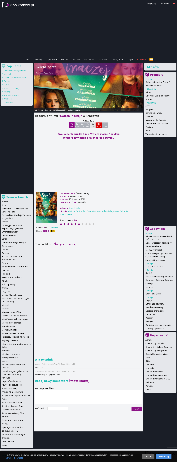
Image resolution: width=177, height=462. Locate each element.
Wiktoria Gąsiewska (76, 211)
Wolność (7, 98)
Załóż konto (163, 3)
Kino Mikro (150, 368)
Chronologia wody (153, 113)
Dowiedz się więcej (14, 457)
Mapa (130, 59)
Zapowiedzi (51, 59)
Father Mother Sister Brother (15, 266)
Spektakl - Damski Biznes (13, 406)
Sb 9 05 (93, 125)
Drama (7, 81)
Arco (147, 105)
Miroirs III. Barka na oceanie (158, 95)
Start (27, 59)
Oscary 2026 (117, 59)
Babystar (149, 109)
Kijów (147, 361)
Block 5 (148, 273)
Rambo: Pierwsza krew (12, 402)
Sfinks (148, 389)
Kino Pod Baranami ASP (156, 375)
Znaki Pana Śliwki (153, 293)
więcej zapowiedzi (155, 328)
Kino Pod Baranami (154, 371)
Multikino (149, 382)
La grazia (6, 291)
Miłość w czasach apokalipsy (158, 243)
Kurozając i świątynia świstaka (159, 280)
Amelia (5, 201)
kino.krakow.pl (22, 4)
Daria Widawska (94, 211)
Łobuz (4, 445)
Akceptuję (164, 456)
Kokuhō (5, 281)
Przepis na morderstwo (12, 392)
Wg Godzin (89, 59)
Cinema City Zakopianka (156, 350)
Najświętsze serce (10, 340)
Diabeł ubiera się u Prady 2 (157, 82)
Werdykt (149, 321)
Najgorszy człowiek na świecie (15, 337)
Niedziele (6, 350)
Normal (148, 99)
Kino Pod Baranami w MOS (157, 378)
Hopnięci (9, 102)
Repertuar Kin (160, 335)
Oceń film (54, 228)
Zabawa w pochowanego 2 (14, 434)
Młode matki (151, 314)
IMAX (147, 357)
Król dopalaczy (8, 284)
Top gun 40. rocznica (155, 266)
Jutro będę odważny (154, 303)
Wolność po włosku (154, 85)
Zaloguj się (151, 3)
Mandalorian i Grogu (154, 307)
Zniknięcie (6, 438)
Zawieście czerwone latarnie (158, 325)
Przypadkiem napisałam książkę (16, 395)
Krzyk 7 (5, 288)
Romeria (149, 287)
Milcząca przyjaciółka (155, 311)
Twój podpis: (41, 408)
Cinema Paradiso (9, 235)
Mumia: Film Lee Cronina (156, 123)
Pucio (147, 130)
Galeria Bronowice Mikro (156, 354)
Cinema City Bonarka (154, 343)
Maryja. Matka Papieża (155, 120)
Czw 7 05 (82, 125)
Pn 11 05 (105, 125)
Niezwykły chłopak (153, 250)
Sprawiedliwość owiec (155, 260)
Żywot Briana (8, 441)
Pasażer (149, 318)
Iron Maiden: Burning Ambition (159, 276)
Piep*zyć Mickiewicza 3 (12, 381)
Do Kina (64, 59)
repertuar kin (46, 110)
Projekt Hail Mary (11, 88)
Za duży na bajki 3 (10, 431)
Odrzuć (148, 456)
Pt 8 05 (87, 125)
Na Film (76, 59)
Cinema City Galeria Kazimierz (158, 347)
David (4, 238)
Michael (148, 92)
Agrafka (149, 340)
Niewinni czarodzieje (11, 354)
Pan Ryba (6, 377)
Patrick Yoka (48, 73)
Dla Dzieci (102, 59)
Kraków (153, 66)
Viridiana (5, 416)
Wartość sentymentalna (12, 420)
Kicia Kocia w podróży (12, 277)
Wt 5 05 (71, 125)
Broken (5, 221)
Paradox (149, 386)
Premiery (38, 59)
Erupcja (148, 300)
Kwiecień (149, 116)
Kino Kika (149, 364)
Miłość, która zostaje (11, 322)
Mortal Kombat (9, 326)
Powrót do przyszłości (12, 384)
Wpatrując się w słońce (156, 134)
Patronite (141, 59)
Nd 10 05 (98, 125)
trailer (70, 110)
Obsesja (149, 283)
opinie (77, 110)
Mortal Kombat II (153, 246)
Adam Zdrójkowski (110, 211)
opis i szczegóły (59, 110)
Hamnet (5, 270)
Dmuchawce (7, 246)
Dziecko (5, 253)
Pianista (149, 127)
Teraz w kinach (17, 197)
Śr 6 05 (77, 125)
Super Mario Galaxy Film (15, 77)
